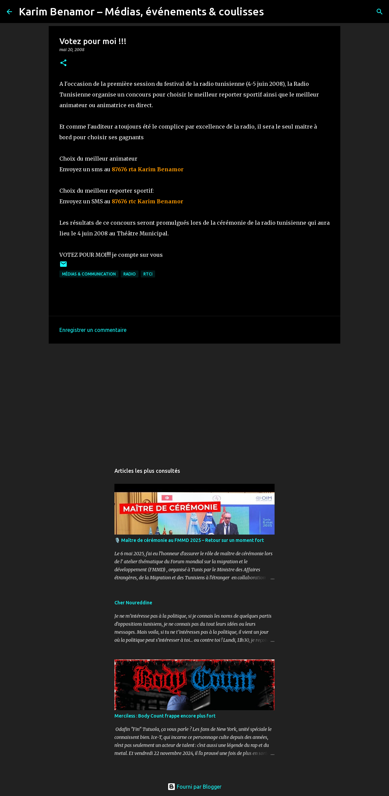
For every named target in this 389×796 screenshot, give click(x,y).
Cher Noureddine (133, 602)
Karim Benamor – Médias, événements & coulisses (141, 11)
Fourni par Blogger (194, 787)
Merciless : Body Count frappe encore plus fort (165, 716)
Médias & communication (89, 274)
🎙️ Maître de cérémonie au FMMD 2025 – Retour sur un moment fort (189, 540)
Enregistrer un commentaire (92, 330)
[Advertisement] (194, 400)
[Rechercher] (273, 12)
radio (129, 274)
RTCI (147, 274)
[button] (63, 63)
